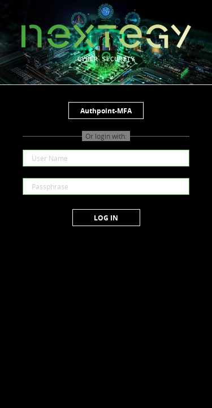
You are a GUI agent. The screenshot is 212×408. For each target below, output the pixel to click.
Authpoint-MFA (106, 111)
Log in (106, 218)
